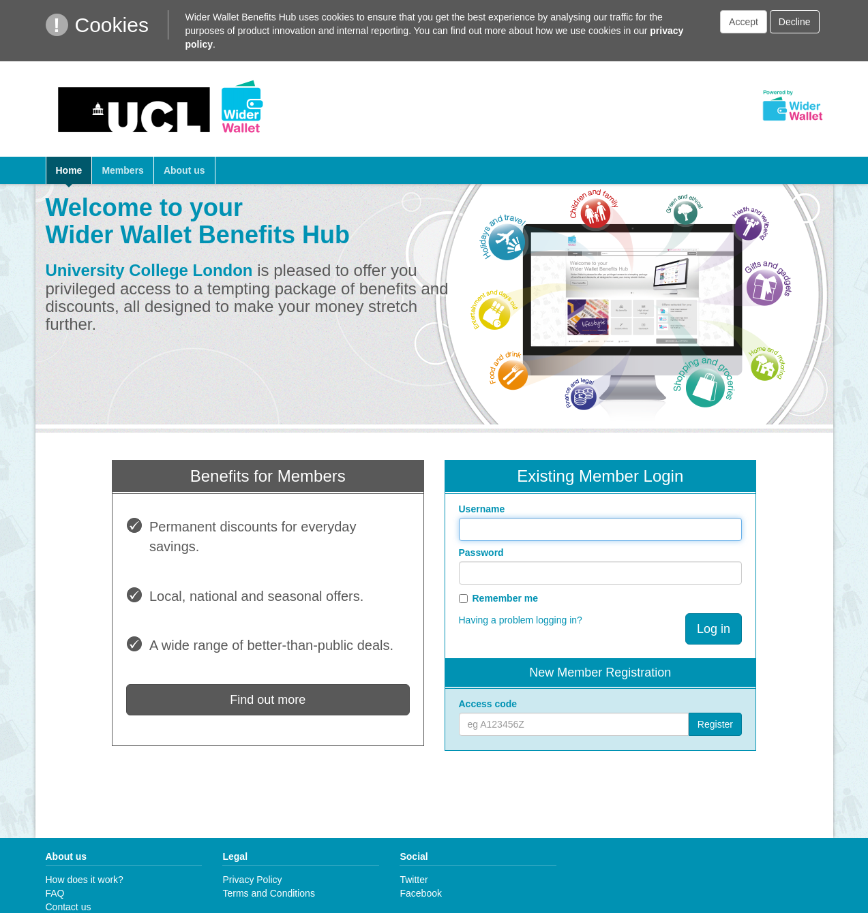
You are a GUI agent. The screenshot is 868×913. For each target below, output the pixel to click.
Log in (713, 629)
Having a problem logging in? (520, 620)
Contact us (68, 906)
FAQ (55, 893)
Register (715, 724)
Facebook (420, 893)
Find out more (267, 700)
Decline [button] (795, 21)
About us (184, 170)
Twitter (414, 879)
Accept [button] (743, 21)
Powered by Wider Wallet (792, 106)
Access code (488, 703)
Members (122, 170)
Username (482, 509)
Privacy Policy (252, 879)
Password (481, 552)
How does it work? (84, 879)
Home (69, 170)
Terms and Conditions (268, 893)
